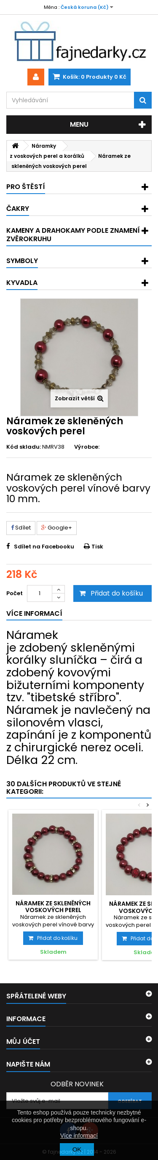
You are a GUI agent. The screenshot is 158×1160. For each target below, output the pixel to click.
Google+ (56, 528)
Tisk (97, 547)
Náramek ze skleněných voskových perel (53, 906)
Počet (14, 593)
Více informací (79, 1135)
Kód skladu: (23, 447)
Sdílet (21, 528)
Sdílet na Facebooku (44, 547)
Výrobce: (86, 447)
